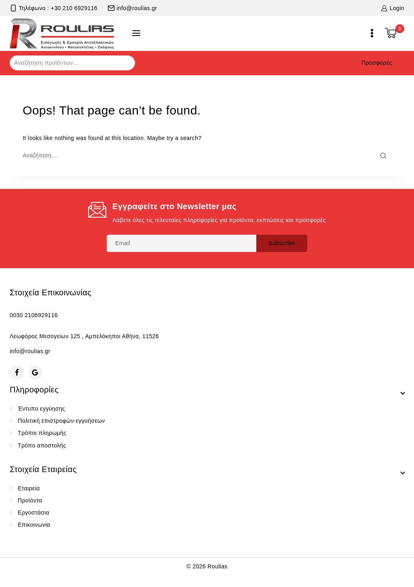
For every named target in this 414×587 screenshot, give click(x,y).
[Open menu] (372, 33)
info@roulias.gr (30, 351)
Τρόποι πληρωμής (42, 433)
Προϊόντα (30, 500)
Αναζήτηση (124, 62)
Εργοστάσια (33, 512)
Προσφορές (376, 62)
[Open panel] (136, 33)
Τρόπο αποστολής (42, 445)
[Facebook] (17, 372)
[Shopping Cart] (394, 33)
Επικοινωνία (34, 524)
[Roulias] (62, 33)
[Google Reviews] (35, 372)
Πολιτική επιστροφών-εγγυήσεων (61, 420)
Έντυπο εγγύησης (41, 408)
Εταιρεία (29, 488)
